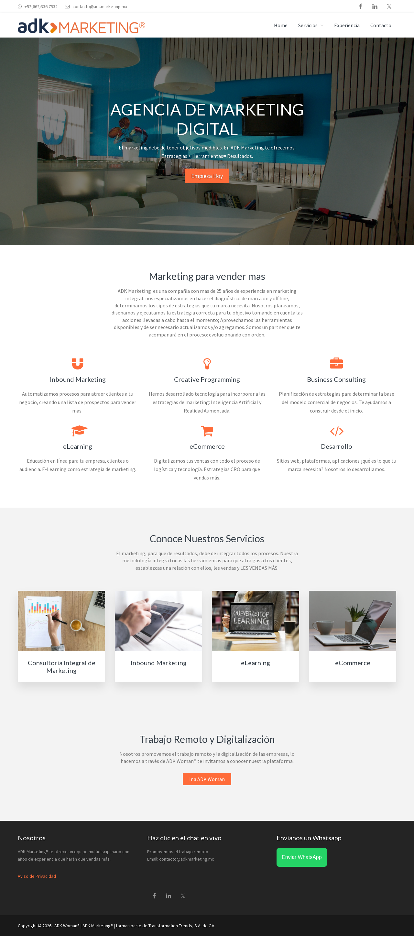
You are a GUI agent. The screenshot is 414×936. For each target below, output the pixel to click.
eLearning (255, 662)
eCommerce (352, 662)
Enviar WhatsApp (302, 857)
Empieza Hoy (207, 176)
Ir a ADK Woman (207, 779)
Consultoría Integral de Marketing (61, 666)
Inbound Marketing (159, 662)
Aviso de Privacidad (37, 876)
